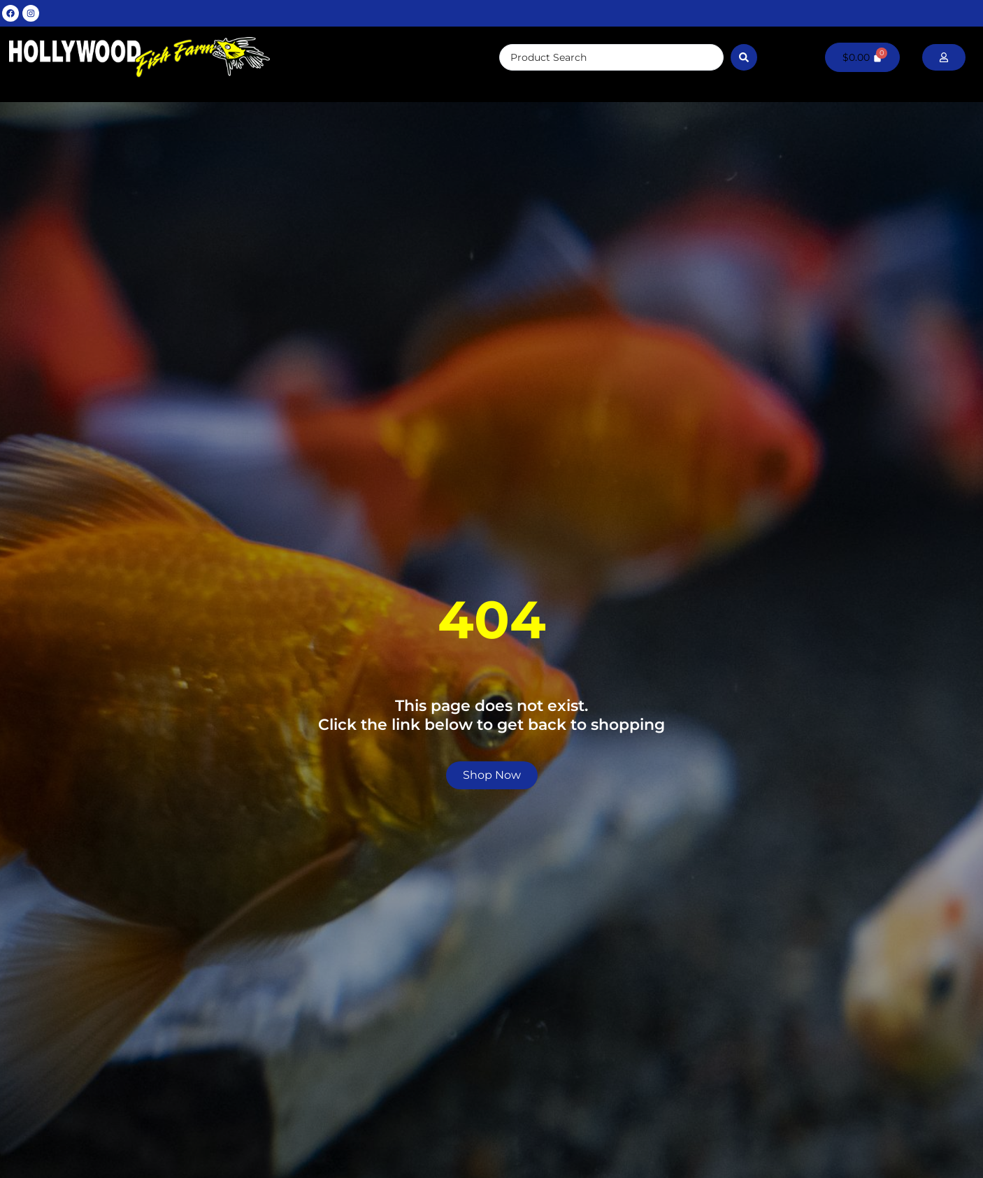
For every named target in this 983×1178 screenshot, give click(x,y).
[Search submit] (744, 57)
